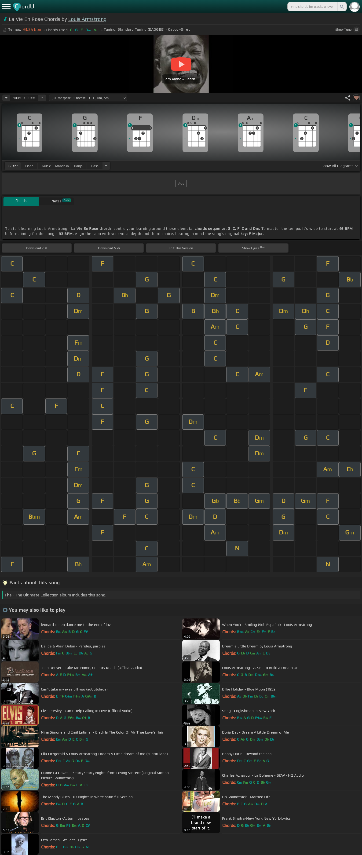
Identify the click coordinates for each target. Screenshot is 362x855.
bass (95, 166)
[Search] (341, 6)
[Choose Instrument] (106, 165)
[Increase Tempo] (42, 98)
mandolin (62, 166)
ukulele (45, 166)
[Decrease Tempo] (6, 98)
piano (29, 166)
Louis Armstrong (87, 19)
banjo (78, 166)
